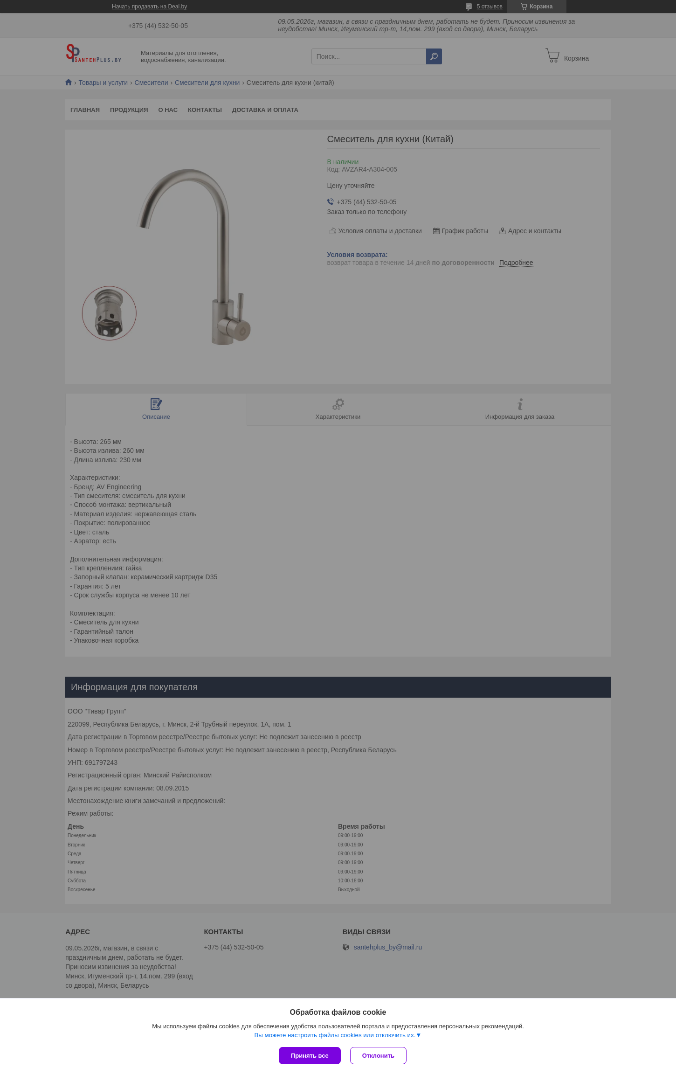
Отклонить (378, 1055)
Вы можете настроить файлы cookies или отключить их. (334, 1035)
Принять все (310, 1055)
